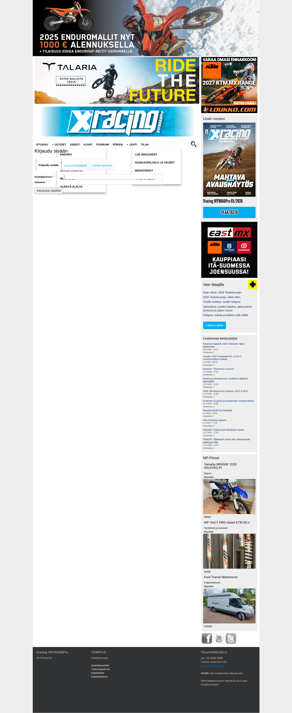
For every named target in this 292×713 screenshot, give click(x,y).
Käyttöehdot (97, 672)
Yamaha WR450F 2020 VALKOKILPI (220, 466)
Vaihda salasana (102, 165)
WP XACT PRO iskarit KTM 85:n (227, 522)
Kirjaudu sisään (49, 165)
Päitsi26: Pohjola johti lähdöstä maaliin (223, 429)
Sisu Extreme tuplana (214, 420)
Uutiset (60, 144)
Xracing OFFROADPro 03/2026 (223, 201)
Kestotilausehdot (100, 665)
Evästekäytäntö (99, 676)
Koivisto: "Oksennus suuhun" (218, 368)
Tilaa (145, 144)
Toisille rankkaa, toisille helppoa (222, 301)
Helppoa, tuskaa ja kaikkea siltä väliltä (225, 315)
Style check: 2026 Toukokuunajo (222, 292)
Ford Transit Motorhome (221, 577)
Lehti (133, 144)
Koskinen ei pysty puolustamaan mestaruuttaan (228, 400)
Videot (75, 144)
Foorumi (102, 144)
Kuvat (88, 144)
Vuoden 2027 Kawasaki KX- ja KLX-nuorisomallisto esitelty (222, 358)
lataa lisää (214, 325)
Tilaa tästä (229, 212)
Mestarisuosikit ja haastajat (217, 410)
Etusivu (42, 144)
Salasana (40, 182)
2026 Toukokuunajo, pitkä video (221, 297)
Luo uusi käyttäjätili (75, 165)
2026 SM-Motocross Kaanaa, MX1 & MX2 (225, 391)
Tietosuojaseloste (100, 669)
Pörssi (118, 144)
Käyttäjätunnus (43, 176)
